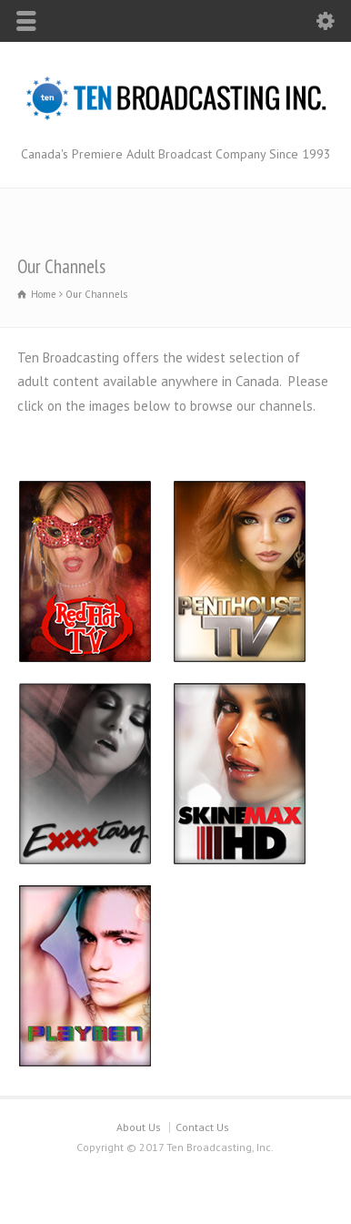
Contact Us (202, 1127)
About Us (138, 1127)
